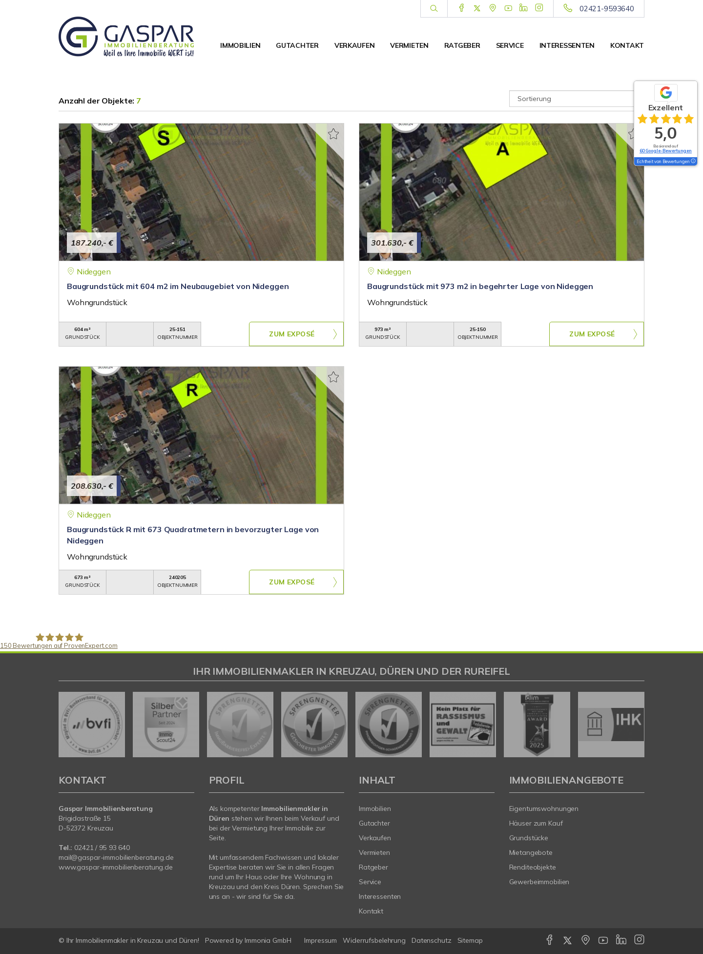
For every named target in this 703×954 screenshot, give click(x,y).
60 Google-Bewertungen (666, 150)
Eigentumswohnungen (544, 808)
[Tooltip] (693, 161)
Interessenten (567, 45)
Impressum (320, 940)
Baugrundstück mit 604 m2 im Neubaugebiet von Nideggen (178, 286)
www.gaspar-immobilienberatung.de (116, 867)
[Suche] (433, 9)
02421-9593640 (606, 8)
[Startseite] (126, 36)
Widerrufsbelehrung (374, 940)
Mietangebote (531, 852)
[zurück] (70, 724)
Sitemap (470, 940)
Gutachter (297, 45)
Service (510, 45)
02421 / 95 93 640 (102, 847)
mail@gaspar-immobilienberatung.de (116, 857)
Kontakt (627, 45)
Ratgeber (462, 45)
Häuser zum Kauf (536, 823)
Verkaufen (354, 45)
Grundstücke (529, 837)
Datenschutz (432, 940)
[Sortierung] (577, 98)
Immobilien (240, 45)
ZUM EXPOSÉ (292, 334)
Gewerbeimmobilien (539, 881)
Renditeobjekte (532, 867)
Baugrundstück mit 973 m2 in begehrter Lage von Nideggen (480, 286)
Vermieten (409, 45)
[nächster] (633, 724)
